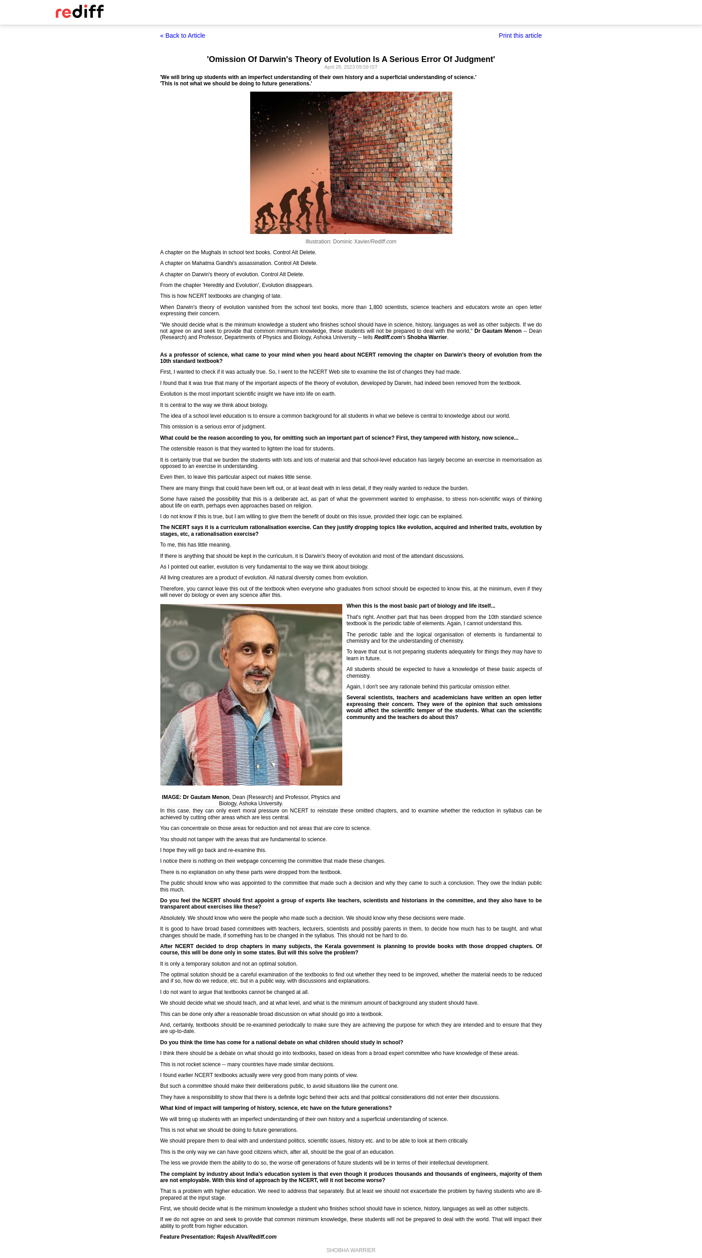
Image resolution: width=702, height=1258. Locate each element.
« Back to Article (182, 35)
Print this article (520, 35)
